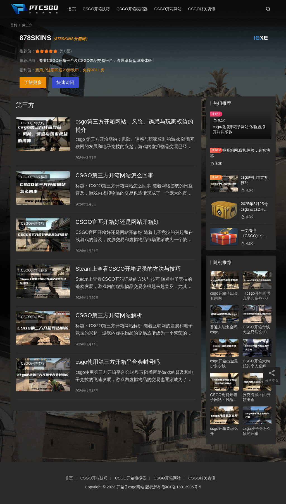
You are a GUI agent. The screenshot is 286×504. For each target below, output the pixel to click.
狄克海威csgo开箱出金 (257, 397)
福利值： (27, 70)
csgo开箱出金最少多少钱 (224, 363)
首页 (74, 9)
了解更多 (33, 82)
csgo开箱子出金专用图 (224, 296)
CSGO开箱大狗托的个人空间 (256, 363)
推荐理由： (29, 60)
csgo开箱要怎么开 (224, 431)
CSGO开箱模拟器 (134, 9)
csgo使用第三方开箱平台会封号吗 (117, 369)
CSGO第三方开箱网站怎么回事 (114, 177)
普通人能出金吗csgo (223, 329)
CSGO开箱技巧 (98, 9)
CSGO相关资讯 (203, 9)
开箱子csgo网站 (130, 487)
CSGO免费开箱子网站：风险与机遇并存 (223, 397)
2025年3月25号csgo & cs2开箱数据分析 (254, 209)
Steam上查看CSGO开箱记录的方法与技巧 (128, 273)
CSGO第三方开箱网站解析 (108, 321)
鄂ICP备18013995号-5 (181, 487)
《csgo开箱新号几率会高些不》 (257, 296)
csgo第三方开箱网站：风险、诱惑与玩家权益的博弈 (134, 126)
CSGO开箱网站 (169, 9)
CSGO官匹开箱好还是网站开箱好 (117, 225)
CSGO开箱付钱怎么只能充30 (256, 329)
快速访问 (65, 82)
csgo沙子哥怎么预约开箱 (257, 431)
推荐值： (27, 51)
